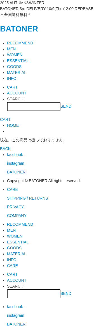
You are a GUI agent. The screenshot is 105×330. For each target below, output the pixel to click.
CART (12, 87)
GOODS (14, 66)
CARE (12, 189)
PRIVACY (15, 207)
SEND (65, 106)
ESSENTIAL (18, 60)
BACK (5, 148)
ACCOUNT (16, 93)
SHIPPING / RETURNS (27, 198)
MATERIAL (16, 72)
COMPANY (17, 215)
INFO (11, 78)
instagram (15, 163)
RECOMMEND (20, 43)
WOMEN (14, 55)
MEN (11, 49)
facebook (15, 154)
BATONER (19, 28)
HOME (13, 125)
